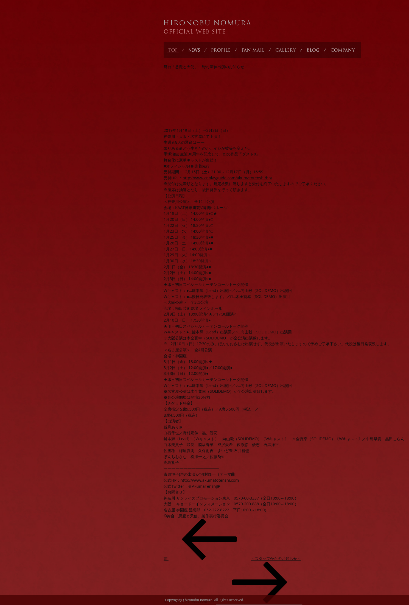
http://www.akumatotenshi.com (209, 480)
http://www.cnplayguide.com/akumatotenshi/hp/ (227, 177)
